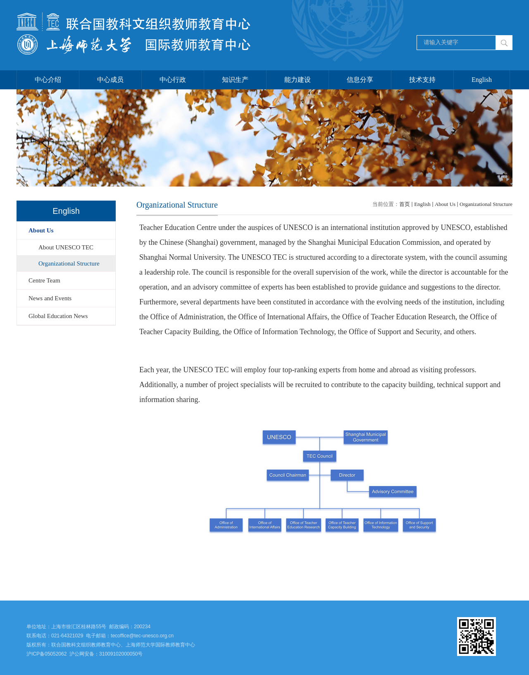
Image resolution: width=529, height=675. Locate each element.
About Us (445, 204)
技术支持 (422, 79)
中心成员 (110, 79)
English (482, 79)
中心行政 (173, 79)
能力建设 (297, 79)
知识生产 (235, 79)
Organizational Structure (486, 204)
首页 (404, 204)
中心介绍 (48, 79)
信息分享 (360, 79)
